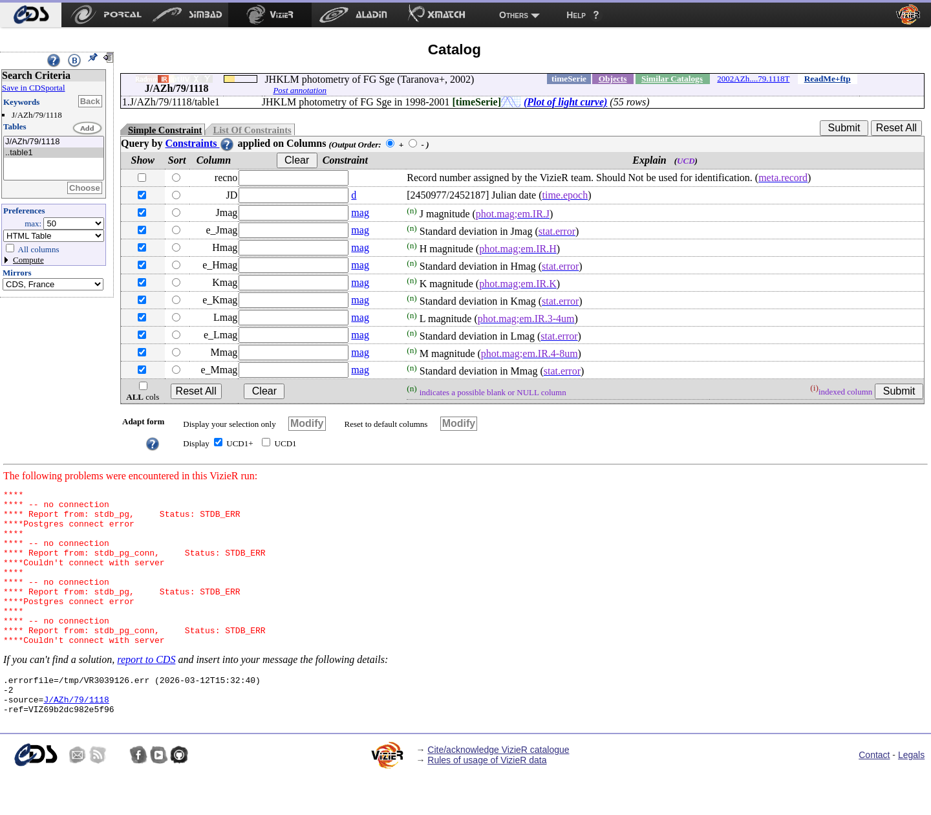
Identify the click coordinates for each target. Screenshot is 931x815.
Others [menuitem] (513, 15)
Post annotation (299, 90)
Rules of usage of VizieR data (486, 799)
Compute (28, 260)
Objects (613, 78)
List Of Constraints (252, 130)
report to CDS (146, 690)
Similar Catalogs (672, 78)
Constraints (200, 143)
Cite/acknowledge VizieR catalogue (498, 788)
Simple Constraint (165, 130)
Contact (874, 793)
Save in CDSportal (33, 87)
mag (360, 212)
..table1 (53, 152)
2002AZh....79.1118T (753, 78)
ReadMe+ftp (827, 78)
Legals (911, 793)
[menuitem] (30, 15)
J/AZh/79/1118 (53, 141)
